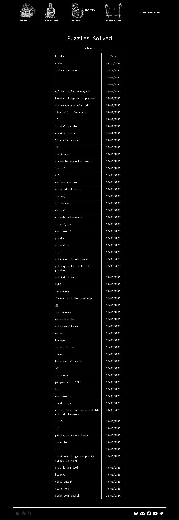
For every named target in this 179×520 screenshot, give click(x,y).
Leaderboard (113, 12)
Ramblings (51, 12)
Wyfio (27, 12)
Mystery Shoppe (83, 12)
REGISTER (154, 12)
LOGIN (142, 12)
